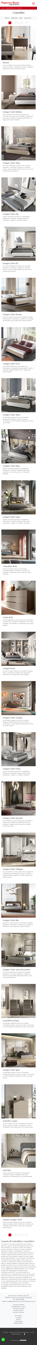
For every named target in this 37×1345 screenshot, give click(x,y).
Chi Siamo (18, 1316)
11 (26, 23)
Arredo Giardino (18, 1312)
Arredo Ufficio (18, 1310)
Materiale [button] (14, 18)
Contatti (18, 1317)
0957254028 (20, 1299)
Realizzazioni (18, 1323)
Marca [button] (7, 18)
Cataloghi (18, 1321)
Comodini (19, 8)
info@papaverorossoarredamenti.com (21, 1301)
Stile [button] (20, 18)
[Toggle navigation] (33, 3)
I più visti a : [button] (28, 18)
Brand (18, 1319)
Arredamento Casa (11, 8)
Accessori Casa (18, 1308)
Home (2, 8)
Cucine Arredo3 (18, 1305)
